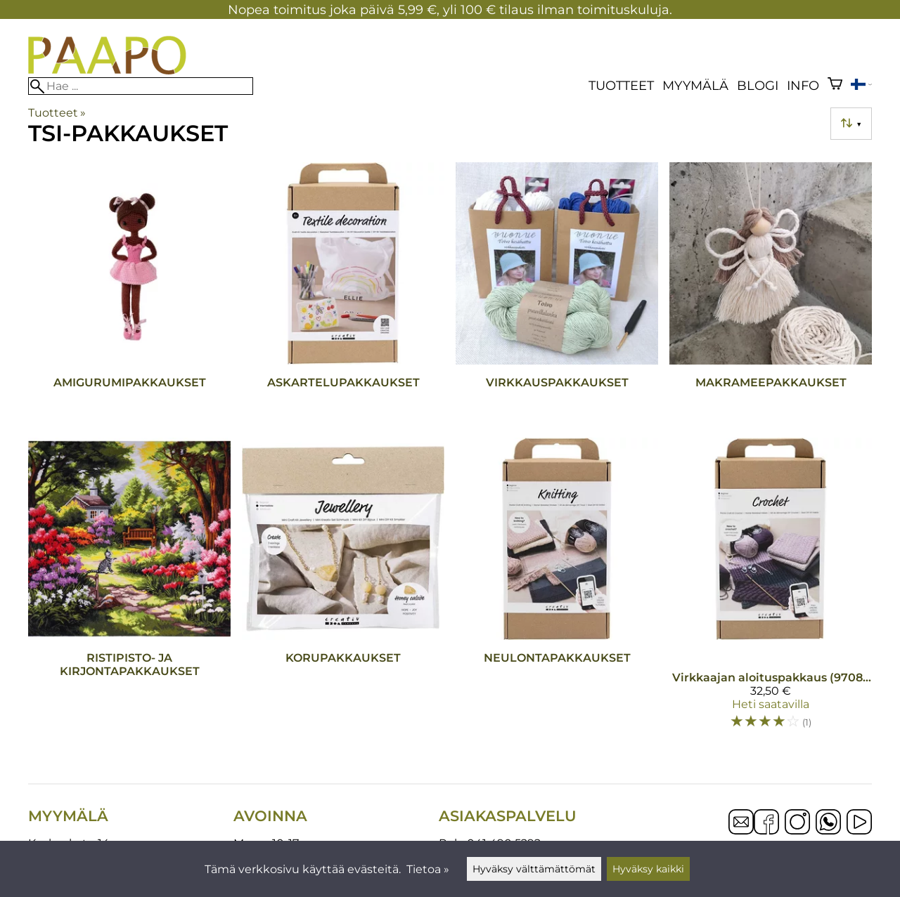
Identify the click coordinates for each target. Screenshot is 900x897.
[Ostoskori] (835, 85)
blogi (757, 85)
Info (803, 85)
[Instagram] (797, 823)
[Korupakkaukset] (343, 590)
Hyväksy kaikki (648, 869)
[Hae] (140, 86)
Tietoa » (427, 869)
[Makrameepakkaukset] (770, 294)
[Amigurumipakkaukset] (129, 294)
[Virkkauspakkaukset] (557, 294)
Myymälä (695, 85)
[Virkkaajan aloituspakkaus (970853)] (770, 590)
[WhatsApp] (828, 823)
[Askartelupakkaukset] (343, 294)
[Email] (741, 830)
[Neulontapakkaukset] (557, 590)
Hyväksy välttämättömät (534, 869)
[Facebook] (766, 823)
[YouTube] (859, 823)
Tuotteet (621, 85)
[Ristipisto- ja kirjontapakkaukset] (129, 590)
